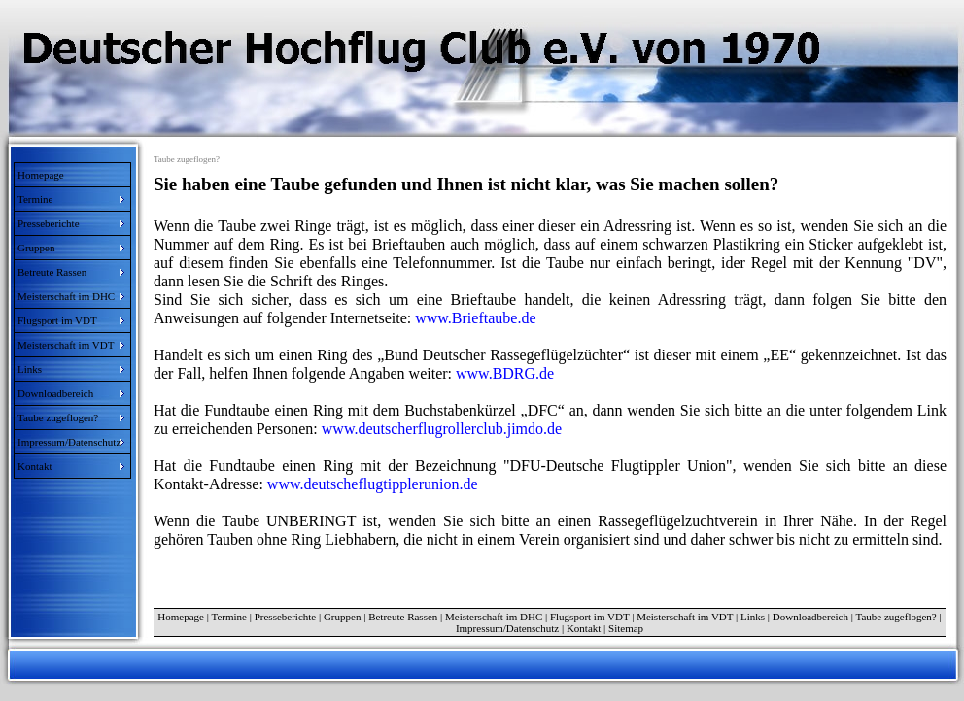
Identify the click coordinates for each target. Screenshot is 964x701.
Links (752, 616)
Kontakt (584, 628)
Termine (229, 616)
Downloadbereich (810, 616)
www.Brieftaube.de (473, 318)
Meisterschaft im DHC (493, 616)
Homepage (40, 175)
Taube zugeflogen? (896, 616)
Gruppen (343, 616)
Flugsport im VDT (590, 616)
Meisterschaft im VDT (685, 616)
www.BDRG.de (505, 373)
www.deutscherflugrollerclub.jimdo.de (442, 428)
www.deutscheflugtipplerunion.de (372, 484)
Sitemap (625, 628)
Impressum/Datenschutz (507, 628)
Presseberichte (286, 616)
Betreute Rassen (402, 616)
